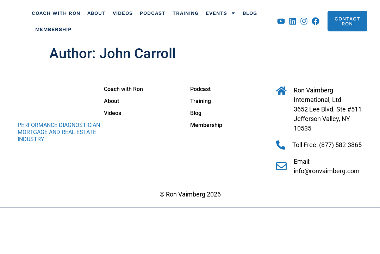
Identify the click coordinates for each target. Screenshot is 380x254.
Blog (250, 13)
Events (221, 13)
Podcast (153, 13)
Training (186, 13)
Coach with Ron (56, 13)
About (96, 13)
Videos (123, 13)
